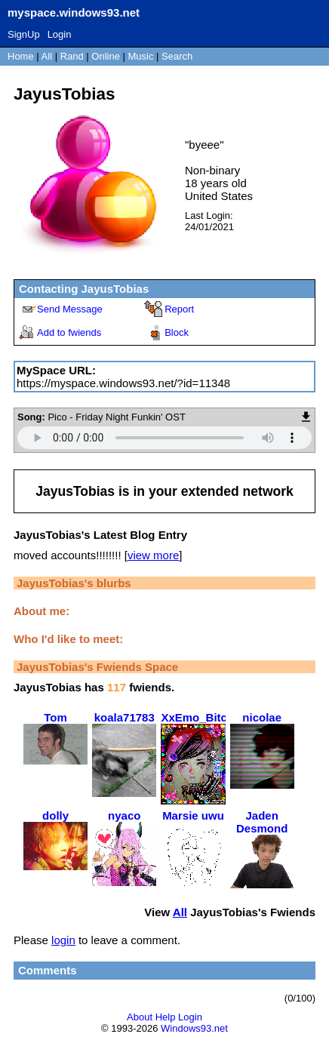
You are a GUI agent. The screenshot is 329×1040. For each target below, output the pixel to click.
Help (165, 1017)
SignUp (24, 34)
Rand (72, 56)
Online (105, 56)
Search (176, 56)
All (48, 56)
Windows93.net (194, 1028)
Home (21, 56)
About (139, 1017)
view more (153, 555)
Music (141, 56)
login (63, 940)
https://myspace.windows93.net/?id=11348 (123, 383)
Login (60, 34)
